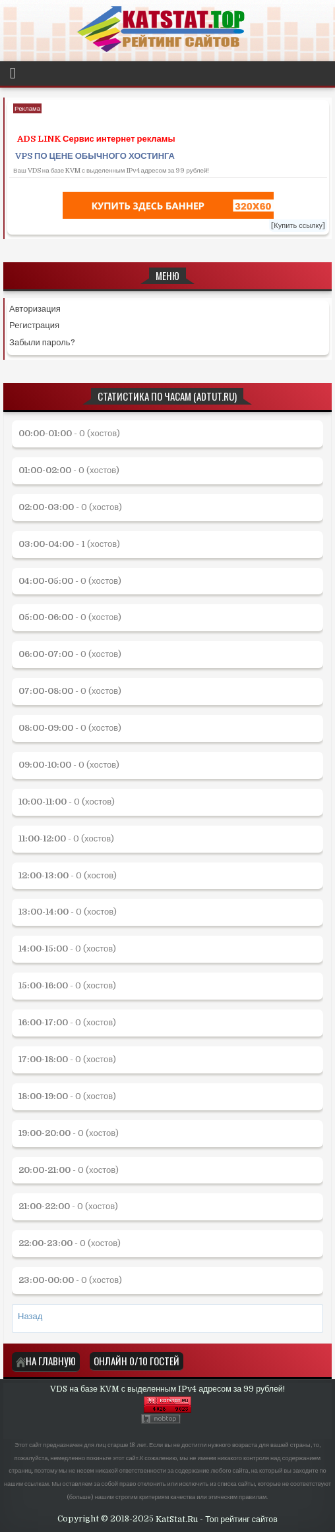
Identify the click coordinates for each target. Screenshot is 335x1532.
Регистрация (34, 325)
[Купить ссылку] (298, 225)
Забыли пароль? (42, 342)
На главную (46, 1360)
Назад (30, 1316)
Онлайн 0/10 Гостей (136, 1360)
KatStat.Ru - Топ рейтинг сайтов (217, 1519)
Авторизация (35, 309)
